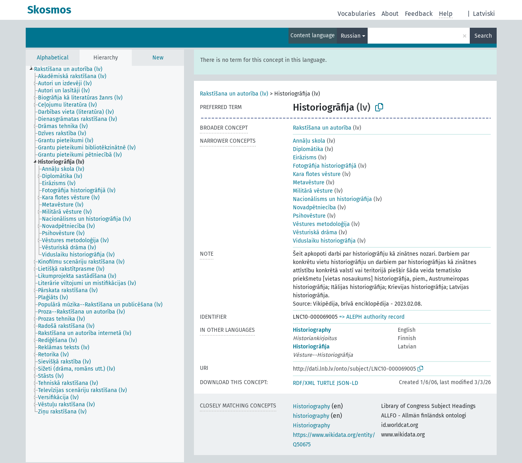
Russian (351, 36)
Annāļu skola (309, 141)
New (157, 57)
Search (483, 36)
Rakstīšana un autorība (322, 127)
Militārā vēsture (313, 190)
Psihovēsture (309, 215)
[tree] (105, 264)
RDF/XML (304, 383)
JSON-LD (347, 383)
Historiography (312, 330)
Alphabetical (52, 57)
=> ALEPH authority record (371, 317)
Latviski (484, 13)
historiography (311, 416)
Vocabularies (356, 13)
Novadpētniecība (314, 207)
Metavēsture (309, 182)
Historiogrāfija (311, 346)
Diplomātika (308, 149)
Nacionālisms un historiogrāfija (332, 199)
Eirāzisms (305, 157)
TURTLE (326, 383)
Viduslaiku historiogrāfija (324, 240)
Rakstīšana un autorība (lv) (234, 93)
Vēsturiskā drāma (315, 232)
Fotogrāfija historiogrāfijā (325, 166)
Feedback (419, 13)
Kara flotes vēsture (317, 174)
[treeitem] (72, 69)
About (390, 13)
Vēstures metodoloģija (321, 224)
